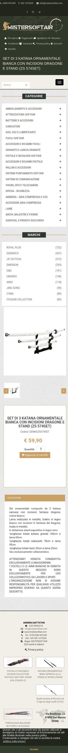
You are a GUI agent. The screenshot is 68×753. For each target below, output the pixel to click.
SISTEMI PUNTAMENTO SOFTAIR (25, 173)
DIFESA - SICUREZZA (18, 191)
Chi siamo (11, 38)
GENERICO (34, 253)
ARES (34, 282)
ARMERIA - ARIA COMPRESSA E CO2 (27, 197)
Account (56, 43)
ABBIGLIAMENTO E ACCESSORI (24, 108)
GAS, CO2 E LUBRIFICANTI (21, 132)
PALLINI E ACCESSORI (18, 167)
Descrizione (14, 498)
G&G (34, 270)
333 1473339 (25, 3)
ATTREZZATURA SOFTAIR (20, 114)
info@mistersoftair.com (49, 3)
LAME (9, 208)
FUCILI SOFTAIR (15, 138)
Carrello (10, 49)
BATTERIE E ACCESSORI (19, 120)
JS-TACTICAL (34, 259)
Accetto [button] (34, 749)
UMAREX (34, 276)
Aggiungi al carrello (35, 455)
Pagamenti (25, 38)
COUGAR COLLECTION (34, 299)
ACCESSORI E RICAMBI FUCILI (23, 144)
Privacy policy (41, 43)
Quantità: (29, 449)
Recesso (54, 38)
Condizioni (12, 43)
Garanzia (25, 43)
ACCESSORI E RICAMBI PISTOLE (24, 161)
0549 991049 (7, 3)
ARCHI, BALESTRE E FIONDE (22, 214)
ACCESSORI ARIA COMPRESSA (23, 202)
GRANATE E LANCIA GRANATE (23, 149)
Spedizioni (40, 38)
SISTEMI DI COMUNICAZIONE (22, 179)
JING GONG (34, 288)
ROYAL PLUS (34, 247)
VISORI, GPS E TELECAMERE (22, 185)
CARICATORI (13, 126)
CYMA (34, 293)
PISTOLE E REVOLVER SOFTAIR (23, 155)
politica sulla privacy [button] (14, 741)
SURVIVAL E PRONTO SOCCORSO (25, 220)
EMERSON (34, 265)
